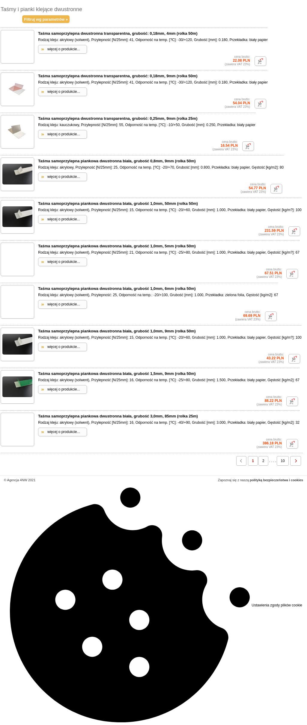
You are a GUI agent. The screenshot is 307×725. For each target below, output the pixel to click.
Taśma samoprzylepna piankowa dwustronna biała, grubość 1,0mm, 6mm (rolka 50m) (117, 288)
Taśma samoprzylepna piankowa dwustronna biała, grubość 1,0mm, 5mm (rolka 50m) (117, 246)
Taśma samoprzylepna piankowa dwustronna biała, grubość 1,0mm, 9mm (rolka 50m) (117, 331)
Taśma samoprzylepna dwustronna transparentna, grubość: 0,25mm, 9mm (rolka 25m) (117, 118)
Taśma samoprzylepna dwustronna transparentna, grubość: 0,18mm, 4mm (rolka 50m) (117, 33)
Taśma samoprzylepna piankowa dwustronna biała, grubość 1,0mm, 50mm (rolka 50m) (118, 203)
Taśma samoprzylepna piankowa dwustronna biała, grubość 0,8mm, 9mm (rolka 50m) (117, 161)
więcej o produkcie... (63, 49)
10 (283, 461)
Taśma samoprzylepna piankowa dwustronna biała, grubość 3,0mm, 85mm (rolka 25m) (118, 416)
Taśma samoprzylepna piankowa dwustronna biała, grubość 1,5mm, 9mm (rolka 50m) (117, 373)
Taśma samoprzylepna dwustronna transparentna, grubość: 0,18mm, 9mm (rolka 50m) (117, 76)
